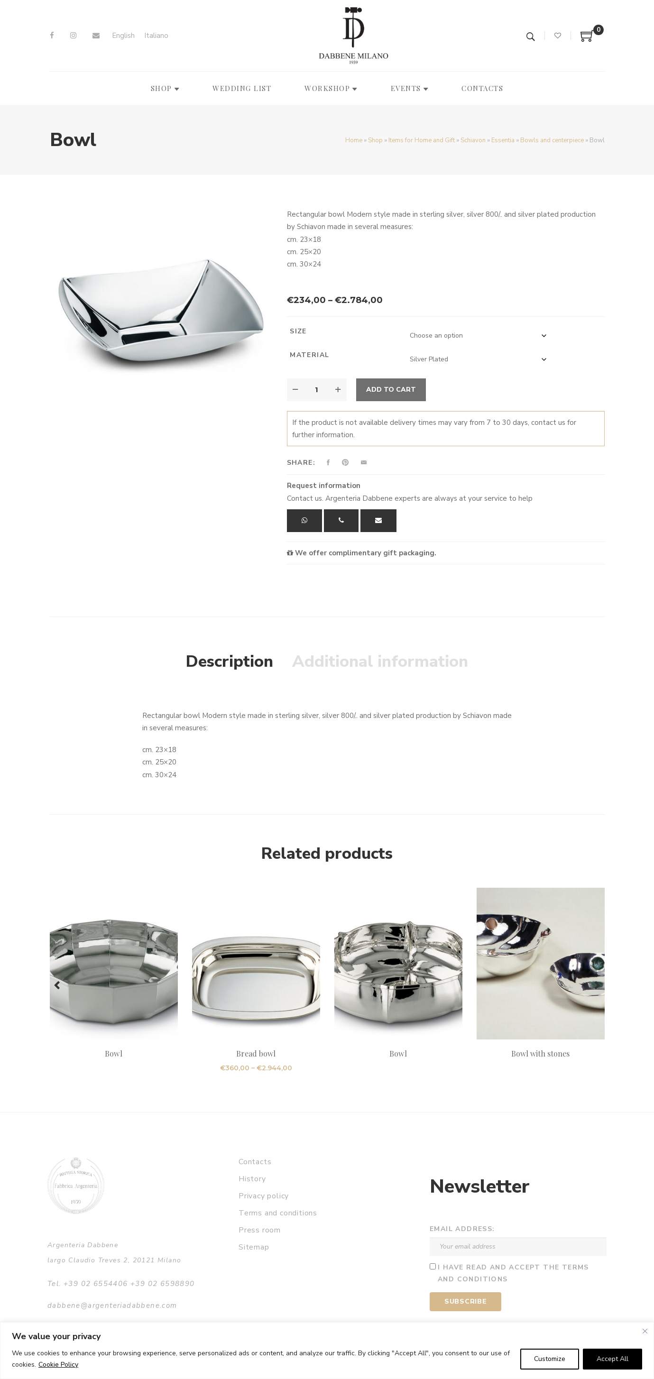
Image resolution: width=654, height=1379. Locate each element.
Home (353, 140)
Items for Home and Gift (421, 140)
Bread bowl (256, 1053)
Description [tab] (229, 661)
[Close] (645, 1331)
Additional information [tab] (380, 661)
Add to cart (391, 389)
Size (298, 331)
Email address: (462, 1228)
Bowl (113, 1053)
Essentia (503, 140)
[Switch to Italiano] (156, 35)
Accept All (612, 1358)
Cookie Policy (58, 1364)
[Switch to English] (123, 35)
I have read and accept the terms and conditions (513, 1273)
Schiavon (473, 140)
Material (309, 354)
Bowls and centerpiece (552, 140)
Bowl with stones (540, 1053)
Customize (549, 1358)
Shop (375, 140)
